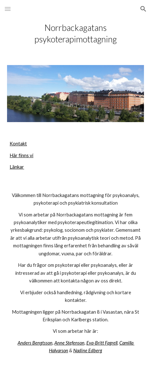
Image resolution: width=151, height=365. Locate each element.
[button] (7, 9)
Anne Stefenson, (69, 343)
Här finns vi (21, 155)
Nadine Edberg (87, 350)
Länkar (17, 167)
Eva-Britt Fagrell (101, 343)
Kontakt (18, 143)
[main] (75, 33)
